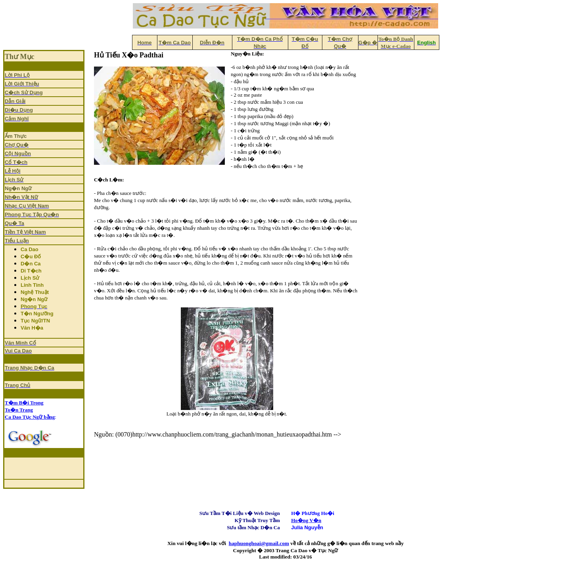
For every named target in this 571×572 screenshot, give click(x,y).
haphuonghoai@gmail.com (259, 543)
